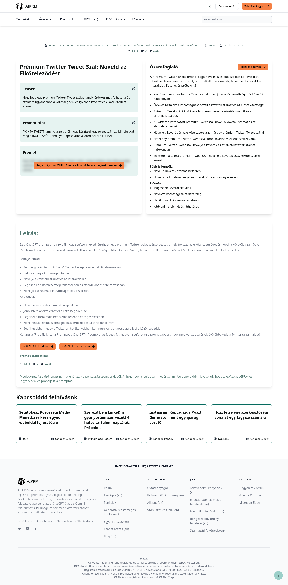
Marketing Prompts (89, 45)
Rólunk (138, 19)
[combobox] (237, 19)
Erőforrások (116, 19)
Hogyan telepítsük (251, 488)
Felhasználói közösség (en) (165, 495)
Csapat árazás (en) (116, 529)
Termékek (24, 19)
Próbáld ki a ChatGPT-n (78, 346)
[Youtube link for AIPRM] (28, 529)
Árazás (45, 19)
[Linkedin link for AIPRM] (37, 529)
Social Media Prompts (117, 45)
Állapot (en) (155, 503)
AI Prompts (67, 45)
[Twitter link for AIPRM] (19, 529)
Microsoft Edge (249, 503)
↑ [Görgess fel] (278, 575)
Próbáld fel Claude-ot (38, 346)
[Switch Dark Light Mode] (210, 6)
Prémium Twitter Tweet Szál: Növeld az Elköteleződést (166, 45)
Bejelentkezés (227, 6)
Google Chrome (250, 495)
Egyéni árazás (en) (116, 522)
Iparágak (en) (113, 495)
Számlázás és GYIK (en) (163, 510)
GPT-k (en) (91, 19)
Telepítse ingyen (257, 6)
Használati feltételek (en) (207, 511)
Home (53, 45)
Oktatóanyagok (157, 488)
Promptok (67, 19)
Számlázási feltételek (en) (207, 530)
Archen (212, 45)
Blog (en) (110, 536)
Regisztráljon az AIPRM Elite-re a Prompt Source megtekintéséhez (79, 165)
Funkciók (110, 503)
